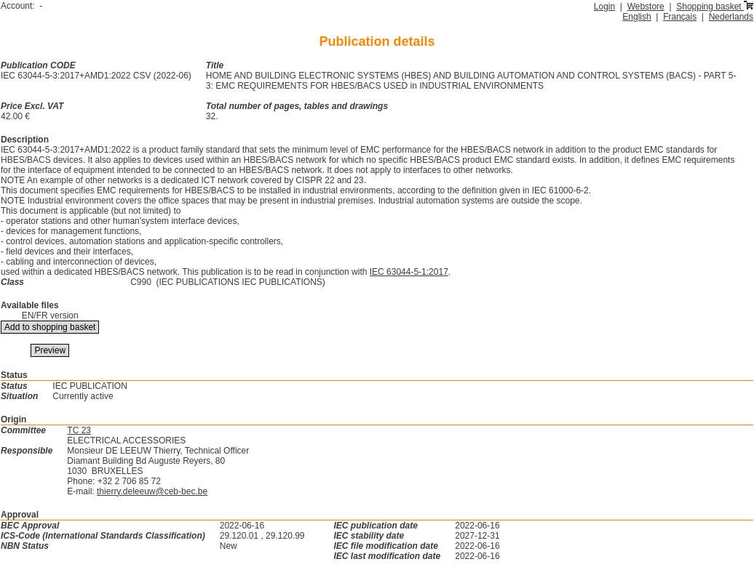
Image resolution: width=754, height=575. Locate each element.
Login (604, 6)
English (636, 17)
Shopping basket (714, 6)
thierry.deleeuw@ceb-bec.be (152, 491)
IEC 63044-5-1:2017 (409, 272)
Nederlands (731, 17)
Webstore (645, 6)
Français (680, 17)
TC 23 (79, 430)
